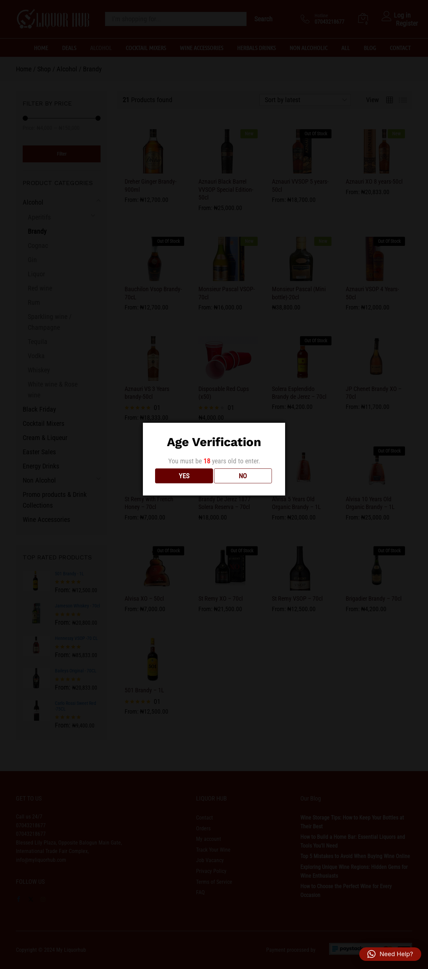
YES (184, 476)
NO (243, 476)
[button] (390, 954)
